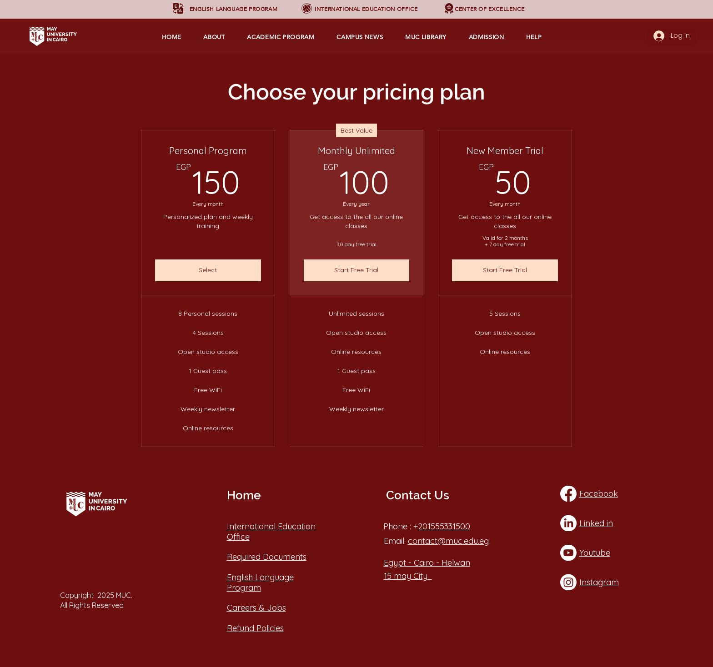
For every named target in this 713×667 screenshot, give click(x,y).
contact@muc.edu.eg (448, 541)
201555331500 (444, 526)
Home (244, 495)
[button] (233, 9)
